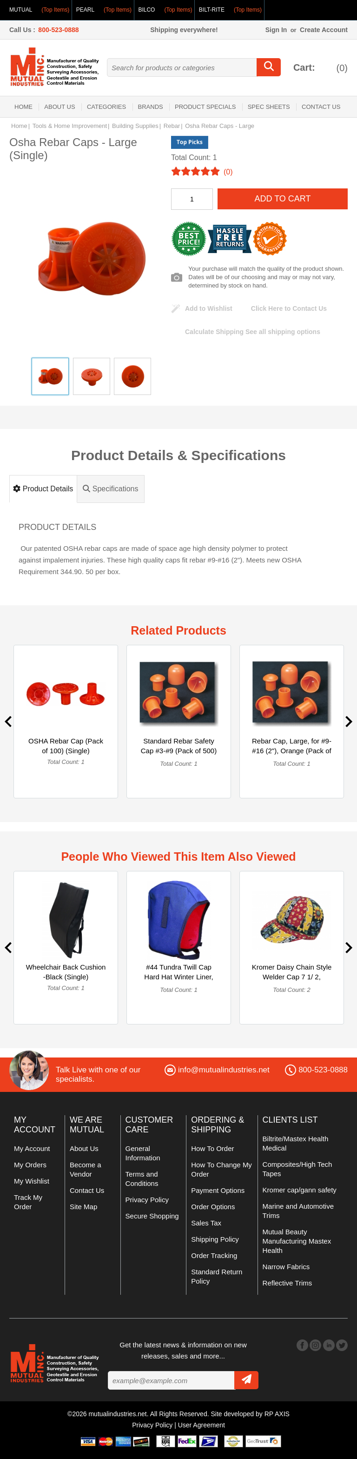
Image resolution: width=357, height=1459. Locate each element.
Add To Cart (282, 198)
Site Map (83, 1207)
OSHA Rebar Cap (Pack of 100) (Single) (65, 746)
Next (348, 721)
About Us (59, 106)
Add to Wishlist (208, 308)
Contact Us (321, 106)
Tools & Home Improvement (70, 125)
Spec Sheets (269, 106)
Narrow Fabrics (286, 1267)
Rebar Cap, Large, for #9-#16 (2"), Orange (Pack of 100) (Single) (291, 750)
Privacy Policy (147, 1200)
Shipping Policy (215, 1239)
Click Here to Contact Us (289, 308)
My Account (32, 1148)
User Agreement (201, 1425)
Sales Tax (206, 1223)
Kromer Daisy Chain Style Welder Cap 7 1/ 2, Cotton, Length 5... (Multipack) (292, 981)
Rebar (172, 125)
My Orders (30, 1165)
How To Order (212, 1148)
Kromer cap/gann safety (300, 1190)
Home (23, 106)
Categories (106, 106)
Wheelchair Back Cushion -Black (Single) (66, 972)
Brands (150, 106)
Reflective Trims (287, 1283)
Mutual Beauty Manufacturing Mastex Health (297, 1241)
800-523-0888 (58, 29)
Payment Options (218, 1190)
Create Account (324, 29)
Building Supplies (135, 125)
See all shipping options (252, 331)
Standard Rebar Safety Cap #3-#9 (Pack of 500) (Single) (179, 750)
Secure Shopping (152, 1216)
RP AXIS (277, 1414)
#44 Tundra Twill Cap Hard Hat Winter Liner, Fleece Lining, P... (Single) (178, 981)
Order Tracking (214, 1255)
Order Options (213, 1207)
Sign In (276, 29)
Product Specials (205, 106)
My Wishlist (31, 1181)
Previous (8, 721)
